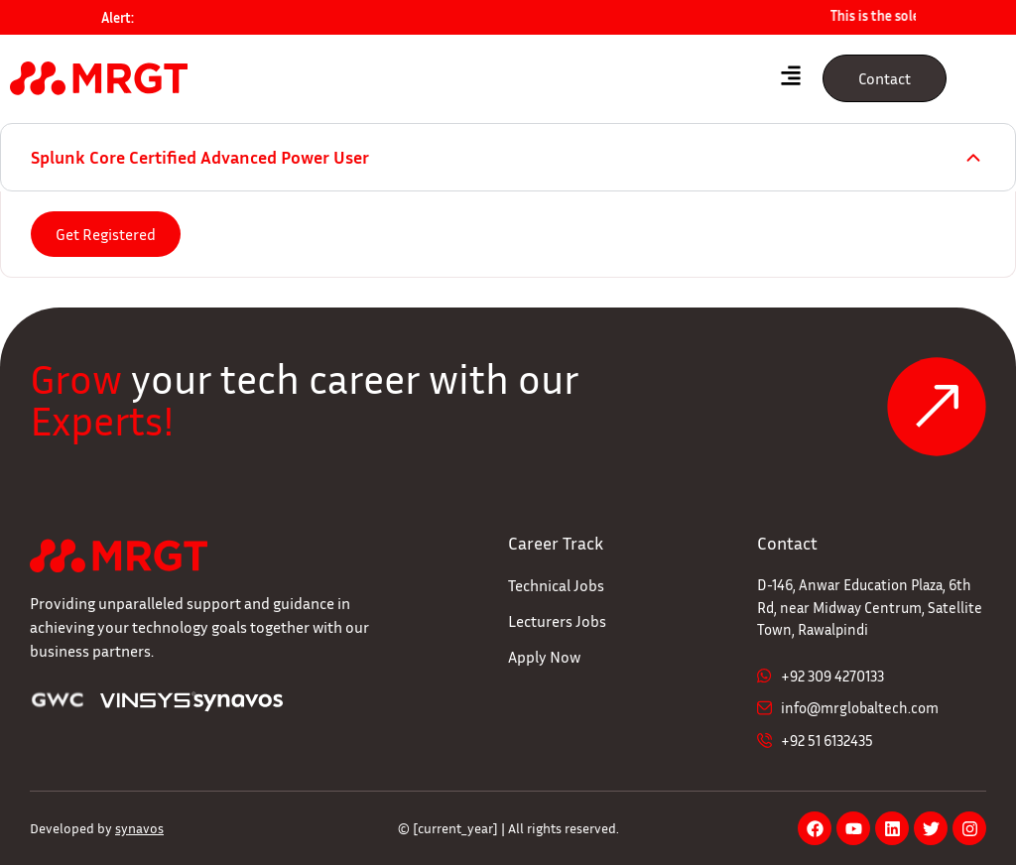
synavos (139, 827)
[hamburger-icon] (790, 78)
